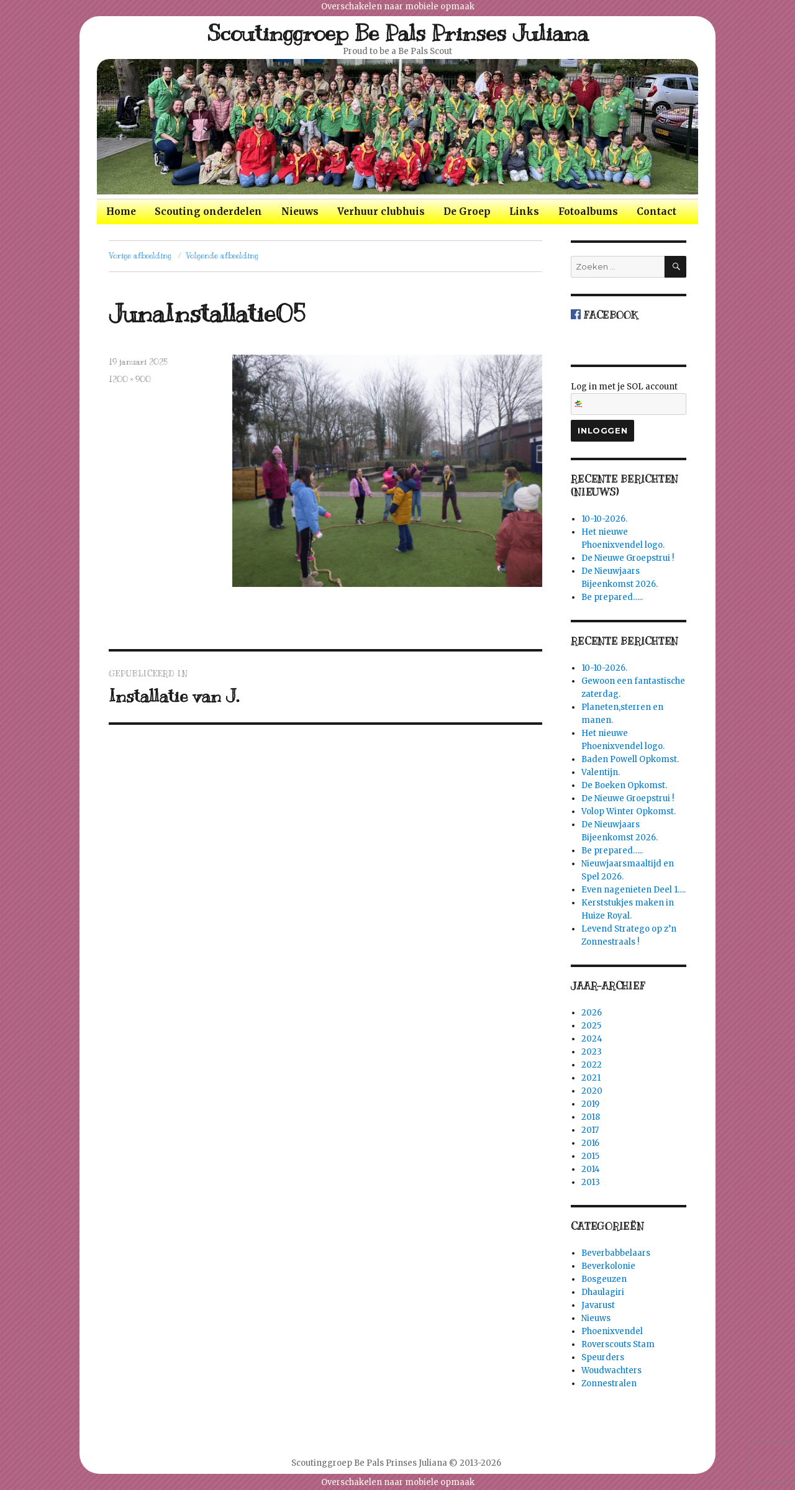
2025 (591, 1025)
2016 (590, 1143)
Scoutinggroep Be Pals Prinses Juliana (397, 33)
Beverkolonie (608, 1266)
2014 (590, 1169)
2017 (590, 1130)
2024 (591, 1038)
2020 (591, 1091)
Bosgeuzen (604, 1279)
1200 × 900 (130, 379)
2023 (591, 1052)
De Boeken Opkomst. (624, 785)
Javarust (598, 1305)
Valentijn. (600, 772)
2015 (590, 1156)
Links (524, 211)
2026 (591, 1012)
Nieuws (300, 211)
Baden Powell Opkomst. (630, 759)
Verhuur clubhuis (381, 211)
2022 (591, 1065)
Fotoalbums (588, 211)
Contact (656, 211)
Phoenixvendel (612, 1331)
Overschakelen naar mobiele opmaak (398, 6)
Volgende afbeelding (222, 256)
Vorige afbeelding (140, 256)
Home (121, 211)
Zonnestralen (609, 1383)
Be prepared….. (612, 597)
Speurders (602, 1357)
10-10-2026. (604, 519)
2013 (590, 1182)
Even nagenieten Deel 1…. (633, 889)
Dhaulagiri (602, 1292)
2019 (590, 1104)
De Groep (467, 211)
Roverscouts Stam (618, 1344)
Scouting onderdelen (208, 211)
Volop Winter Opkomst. (628, 811)
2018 (590, 1117)
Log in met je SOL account (628, 398)
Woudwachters (611, 1370)
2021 (591, 1078)
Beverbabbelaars (615, 1253)
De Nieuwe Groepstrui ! (627, 558)
